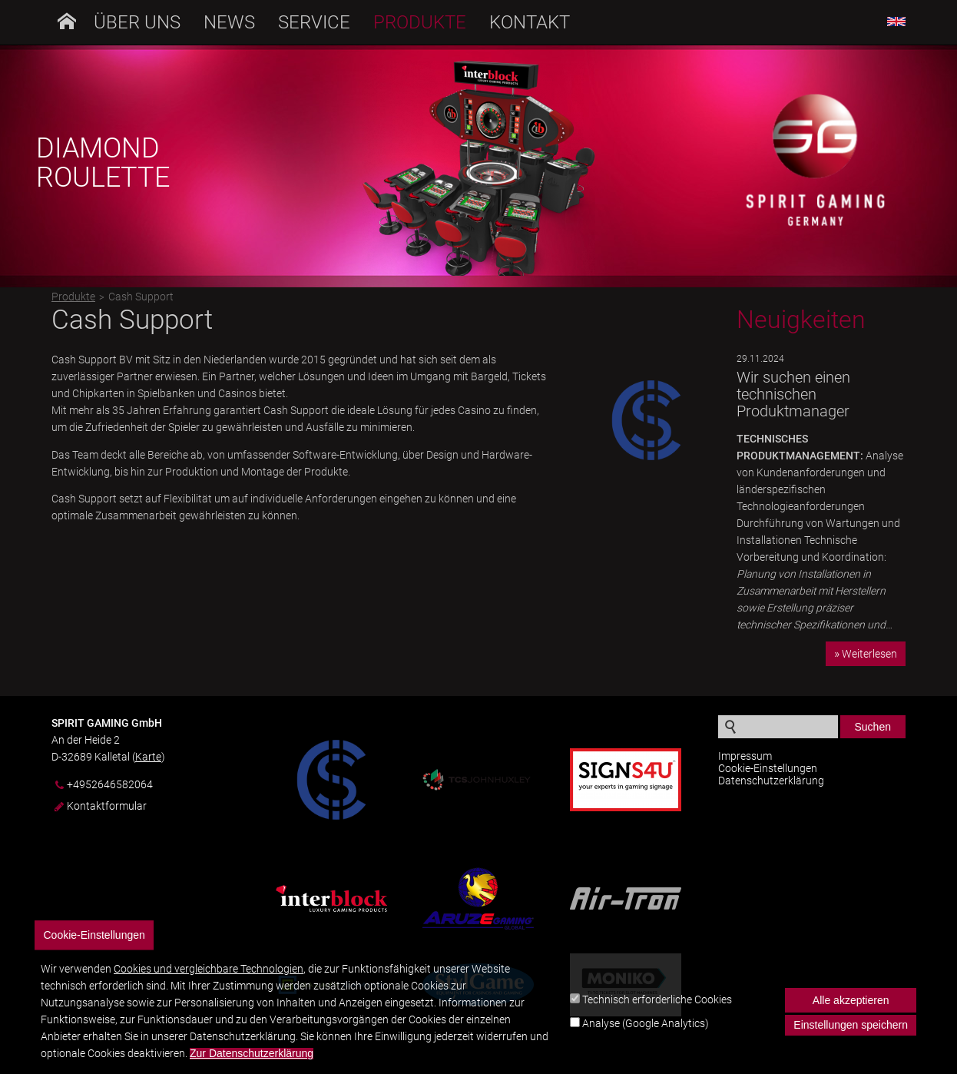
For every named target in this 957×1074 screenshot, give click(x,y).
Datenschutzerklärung (771, 780)
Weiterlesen (869, 654)
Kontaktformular (107, 806)
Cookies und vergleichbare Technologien (208, 977)
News (229, 22)
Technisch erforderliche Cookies (657, 1007)
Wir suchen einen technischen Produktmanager (793, 394)
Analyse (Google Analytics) (645, 1031)
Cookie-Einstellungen (767, 768)
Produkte (419, 22)
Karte (148, 757)
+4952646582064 (110, 785)
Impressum (745, 756)
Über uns (137, 22)
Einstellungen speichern (850, 1033)
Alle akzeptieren (851, 1009)
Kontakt (529, 22)
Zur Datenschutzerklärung (251, 1062)
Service (314, 22)
